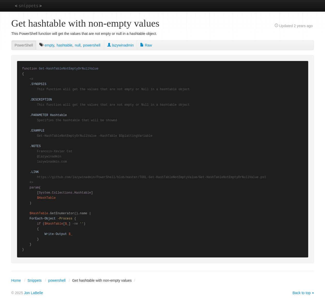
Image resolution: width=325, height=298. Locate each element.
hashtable (64, 45)
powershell (91, 45)
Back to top (301, 293)
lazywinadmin (120, 45)
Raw (146, 45)
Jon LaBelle (33, 293)
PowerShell (24, 45)
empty (49, 45)
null (78, 45)
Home (16, 280)
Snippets (34, 280)
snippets (28, 5)
